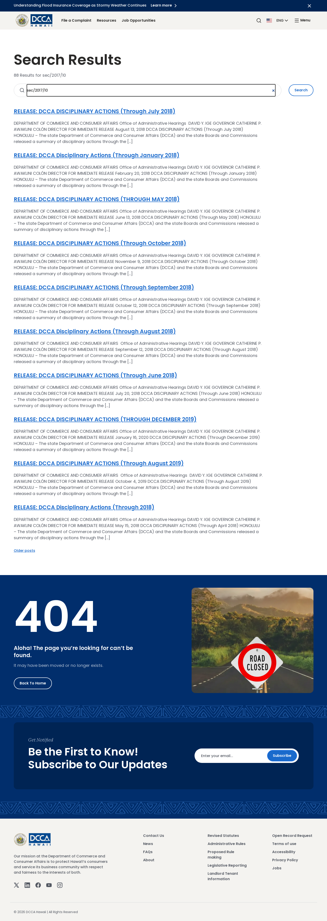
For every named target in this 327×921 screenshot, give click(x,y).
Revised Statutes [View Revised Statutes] (223, 835)
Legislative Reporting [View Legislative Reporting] (227, 865)
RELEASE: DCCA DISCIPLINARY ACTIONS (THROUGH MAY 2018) (97, 199)
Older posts (24, 550)
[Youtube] (49, 885)
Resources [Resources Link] (106, 20)
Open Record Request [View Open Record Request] (292, 835)
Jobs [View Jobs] (276, 868)
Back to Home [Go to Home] (33, 683)
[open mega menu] (302, 20)
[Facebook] (38, 885)
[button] (278, 20)
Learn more (165, 5)
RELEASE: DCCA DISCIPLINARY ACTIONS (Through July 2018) (94, 111)
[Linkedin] (27, 885)
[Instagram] (60, 885)
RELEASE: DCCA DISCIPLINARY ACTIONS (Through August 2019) (99, 463)
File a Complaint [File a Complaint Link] (76, 20)
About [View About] (148, 860)
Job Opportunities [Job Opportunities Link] (138, 20)
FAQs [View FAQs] (148, 851)
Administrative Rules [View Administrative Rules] (227, 843)
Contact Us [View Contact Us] (153, 835)
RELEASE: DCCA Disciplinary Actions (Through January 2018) (96, 155)
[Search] (259, 20)
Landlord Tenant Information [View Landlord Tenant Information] (223, 876)
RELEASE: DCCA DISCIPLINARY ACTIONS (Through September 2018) (104, 287)
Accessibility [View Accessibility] (283, 851)
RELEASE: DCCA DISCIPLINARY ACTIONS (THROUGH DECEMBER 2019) (105, 419)
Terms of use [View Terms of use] (284, 843)
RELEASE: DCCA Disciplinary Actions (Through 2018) (84, 507)
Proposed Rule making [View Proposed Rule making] (221, 854)
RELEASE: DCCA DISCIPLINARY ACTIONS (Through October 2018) (100, 243)
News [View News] (148, 843)
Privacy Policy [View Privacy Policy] (285, 860)
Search (301, 90)
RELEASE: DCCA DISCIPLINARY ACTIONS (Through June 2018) (95, 375)
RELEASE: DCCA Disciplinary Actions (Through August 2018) (95, 331)
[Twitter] (16, 885)
